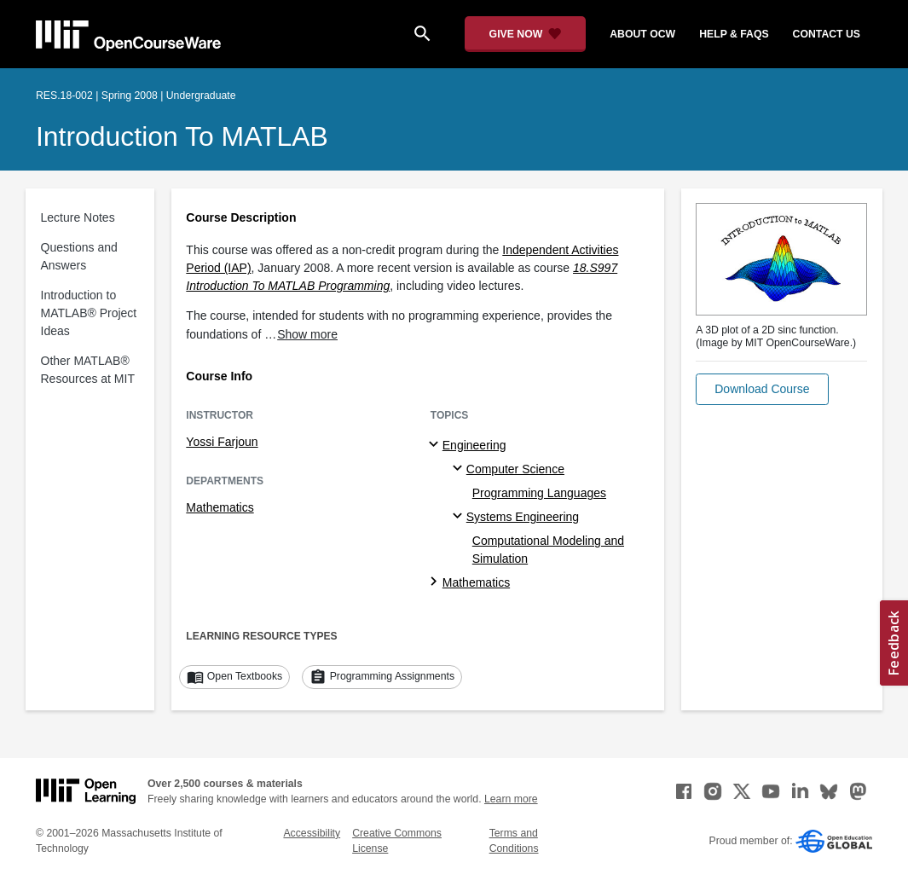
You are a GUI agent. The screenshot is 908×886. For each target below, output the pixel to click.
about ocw (642, 34)
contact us (826, 34)
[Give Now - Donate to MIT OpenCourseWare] (526, 34)
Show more (307, 334)
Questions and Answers (79, 256)
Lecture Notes (78, 217)
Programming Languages (539, 493)
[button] (762, 389)
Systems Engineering (522, 517)
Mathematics (219, 507)
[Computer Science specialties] (459, 469)
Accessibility (311, 833)
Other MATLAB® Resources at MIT (88, 369)
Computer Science (515, 469)
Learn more (511, 799)
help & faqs (733, 34)
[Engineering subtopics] (436, 445)
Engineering (474, 445)
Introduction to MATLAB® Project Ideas (89, 313)
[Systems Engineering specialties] (459, 517)
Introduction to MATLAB (182, 136)
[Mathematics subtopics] (436, 582)
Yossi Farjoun (221, 442)
